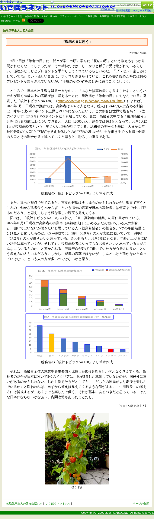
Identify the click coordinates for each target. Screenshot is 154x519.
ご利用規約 (91, 16)
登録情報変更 (118, 16)
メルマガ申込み (49, 16)
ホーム (16, 20)
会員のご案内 (32, 16)
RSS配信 (6, 20)
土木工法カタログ (137, 16)
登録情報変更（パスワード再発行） (135, 10)
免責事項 (104, 16)
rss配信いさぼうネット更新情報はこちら (23, 20)
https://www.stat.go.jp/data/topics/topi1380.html (90, 101)
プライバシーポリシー (71, 16)
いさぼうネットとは (11, 16)
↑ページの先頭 (140, 503)
